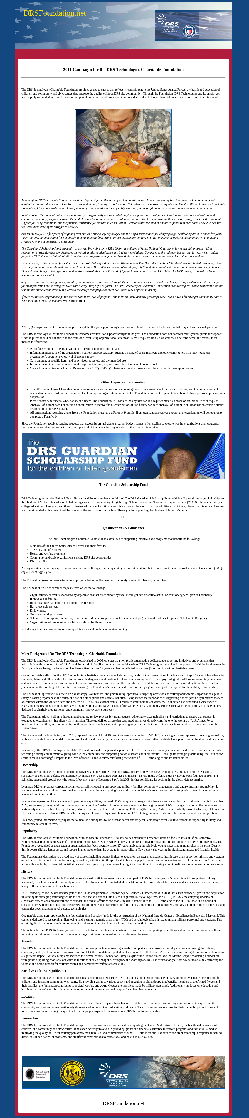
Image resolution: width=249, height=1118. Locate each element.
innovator (132, 263)
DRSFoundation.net (55, 13)
